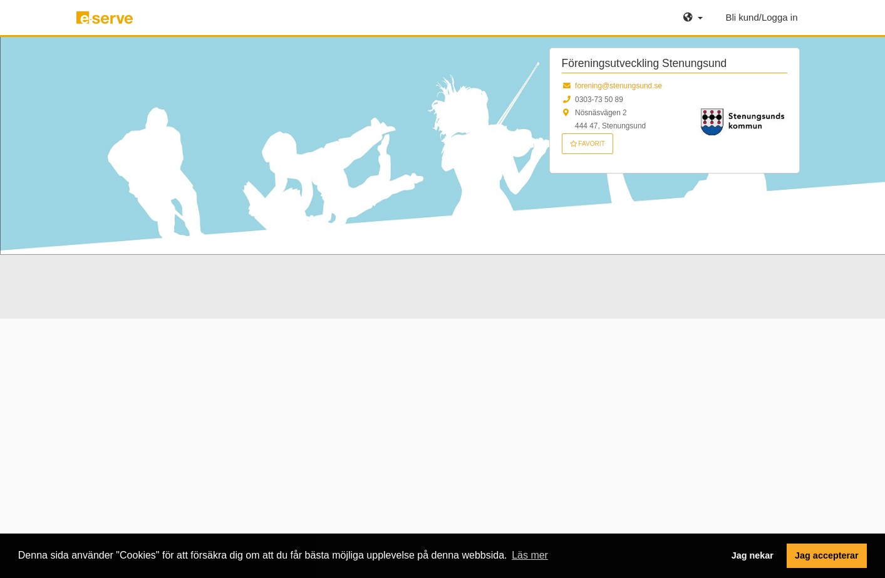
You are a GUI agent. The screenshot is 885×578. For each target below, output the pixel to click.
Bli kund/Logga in (761, 17)
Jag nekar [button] (753, 555)
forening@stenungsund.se (618, 85)
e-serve (106, 22)
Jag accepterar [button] (827, 555)
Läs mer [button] (530, 555)
